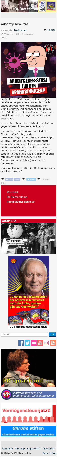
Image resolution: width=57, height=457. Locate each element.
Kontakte (7, 448)
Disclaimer (48, 448)
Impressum (33, 448)
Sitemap (20, 448)
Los (52, 334)
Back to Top (49, 453)
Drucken (51, 30)
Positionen (20, 30)
